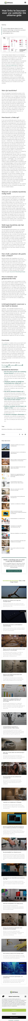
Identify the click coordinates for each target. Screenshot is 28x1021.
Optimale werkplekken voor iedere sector (18, 533)
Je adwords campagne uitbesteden (14, 414)
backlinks (5, 344)
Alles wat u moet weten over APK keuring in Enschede (13, 753)
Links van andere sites (11, 65)
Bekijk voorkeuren (14, 1017)
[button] (25, 996)
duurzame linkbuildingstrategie (17, 271)
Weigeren (14, 1013)
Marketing (4, 24)
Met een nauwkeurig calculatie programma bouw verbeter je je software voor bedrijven (18, 512)
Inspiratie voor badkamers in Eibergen (17, 503)
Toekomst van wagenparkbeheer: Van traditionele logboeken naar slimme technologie (17, 475)
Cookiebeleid (10, 1020)
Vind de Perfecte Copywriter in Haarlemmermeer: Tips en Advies (11, 727)
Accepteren (14, 1010)
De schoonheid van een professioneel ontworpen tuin (12, 777)
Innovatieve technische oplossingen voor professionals (13, 977)
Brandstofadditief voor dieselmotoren (17, 518)
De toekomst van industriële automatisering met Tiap (13, 878)
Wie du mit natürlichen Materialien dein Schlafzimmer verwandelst (12, 928)
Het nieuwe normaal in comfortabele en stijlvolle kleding (12, 625)
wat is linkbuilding (17, 429)
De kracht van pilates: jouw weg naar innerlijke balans (12, 601)
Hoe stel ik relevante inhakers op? (13, 391)
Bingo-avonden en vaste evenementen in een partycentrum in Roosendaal (14, 649)
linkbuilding (9, 429)
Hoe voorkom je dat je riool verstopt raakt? (13, 953)
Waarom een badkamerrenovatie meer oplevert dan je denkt (12, 675)
